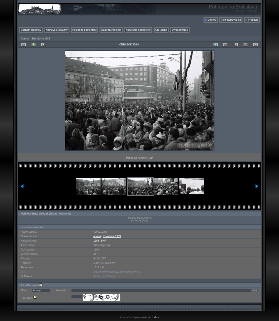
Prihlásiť (253, 19)
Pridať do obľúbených (105, 276)
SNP (103, 240)
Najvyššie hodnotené (138, 30)
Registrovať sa (232, 19)
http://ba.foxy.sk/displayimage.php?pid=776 (117, 272)
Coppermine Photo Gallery (146, 317)
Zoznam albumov (31, 30)
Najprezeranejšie (111, 30)
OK (255, 290)
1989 (96, 240)
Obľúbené (161, 30)
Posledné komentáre (84, 30)
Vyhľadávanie (180, 30)
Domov (212, 19)
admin (97, 236)
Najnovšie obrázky (57, 30)
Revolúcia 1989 (41, 38)
